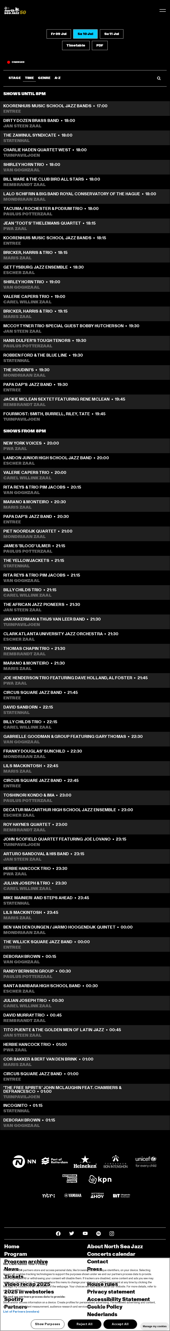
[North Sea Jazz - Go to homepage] (15, 10)
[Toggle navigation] (163, 10)
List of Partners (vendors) (21, 1312)
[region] (85, 1294)
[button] (59, 34)
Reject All (84, 1324)
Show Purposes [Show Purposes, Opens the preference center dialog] (47, 1324)
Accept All (120, 1324)
